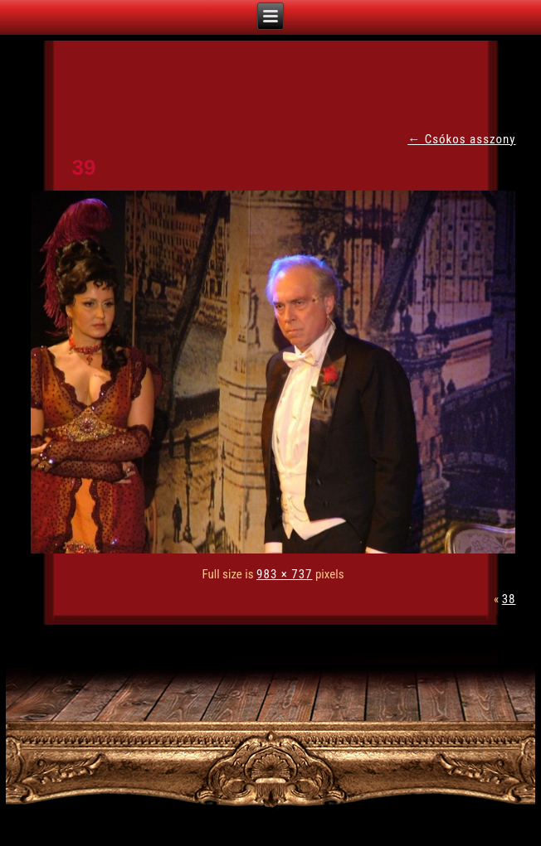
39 (84, 167)
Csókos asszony (461, 139)
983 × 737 (284, 574)
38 (509, 599)
